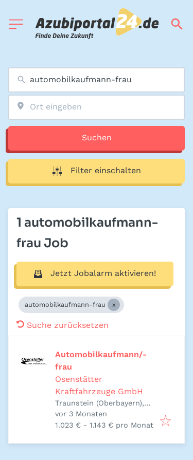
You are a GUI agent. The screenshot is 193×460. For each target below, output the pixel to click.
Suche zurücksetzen (62, 325)
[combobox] (96, 80)
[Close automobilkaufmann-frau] (114, 305)
